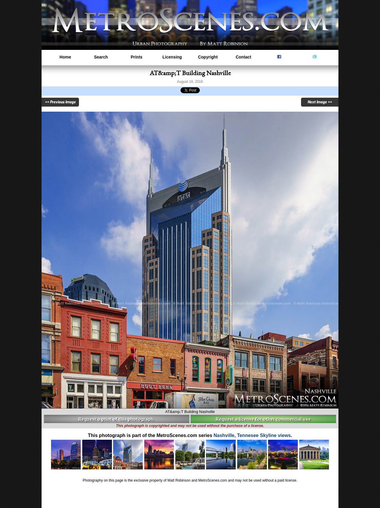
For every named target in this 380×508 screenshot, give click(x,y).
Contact (243, 57)
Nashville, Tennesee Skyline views (252, 435)
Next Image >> (320, 102)
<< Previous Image (60, 102)
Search (101, 57)
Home (65, 57)
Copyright (208, 57)
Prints (136, 57)
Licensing (172, 57)
